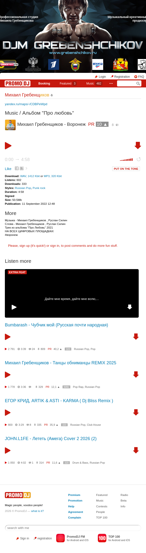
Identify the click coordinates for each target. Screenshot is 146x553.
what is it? (37, 510)
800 (10, 424)
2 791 (11, 349)
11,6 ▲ (56, 462)
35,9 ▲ (54, 424)
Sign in (24, 538)
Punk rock (39, 187)
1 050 (11, 462)
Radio (124, 494)
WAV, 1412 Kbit (30, 176)
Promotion (75, 500)
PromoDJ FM (76, 536)
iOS (86, 540)
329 (40, 386)
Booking (44, 83)
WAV (66, 387)
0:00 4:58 (17, 159)
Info (123, 506)
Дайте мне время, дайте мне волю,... (72, 299)
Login (102, 76)
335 (39, 424)
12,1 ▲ (55, 386)
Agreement (75, 511)
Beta (124, 500)
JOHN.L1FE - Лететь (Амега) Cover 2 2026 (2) (51, 438)
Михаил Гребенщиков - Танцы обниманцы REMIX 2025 (60, 362)
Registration (122, 76)
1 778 (11, 386)
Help (71, 506)
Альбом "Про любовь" (48, 113)
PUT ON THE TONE (126, 168)
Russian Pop (23, 187)
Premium (74, 494)
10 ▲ (102, 124)
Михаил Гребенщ (27, 95)
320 (68, 349)
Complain (74, 517)
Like (8, 169)
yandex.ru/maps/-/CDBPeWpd (26, 104)
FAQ (141, 76)
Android (74, 540)
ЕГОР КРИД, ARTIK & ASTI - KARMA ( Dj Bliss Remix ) (59, 400)
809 (43, 349)
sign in (54, 245)
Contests (101, 506)
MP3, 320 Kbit (53, 176)
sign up (24, 245)
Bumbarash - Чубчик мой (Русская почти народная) (56, 325)
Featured (68, 83)
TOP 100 (101, 517)
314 (41, 462)
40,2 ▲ (58, 349)
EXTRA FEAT (17, 272)
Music (94, 83)
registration (44, 538)
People (100, 511)
